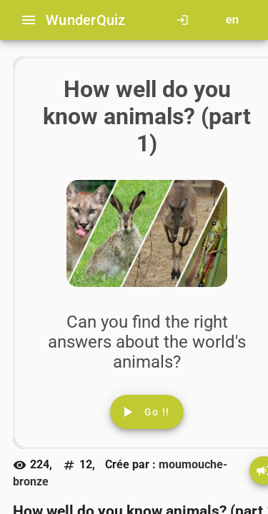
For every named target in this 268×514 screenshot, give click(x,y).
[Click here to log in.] (185, 20)
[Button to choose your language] (232, 20)
